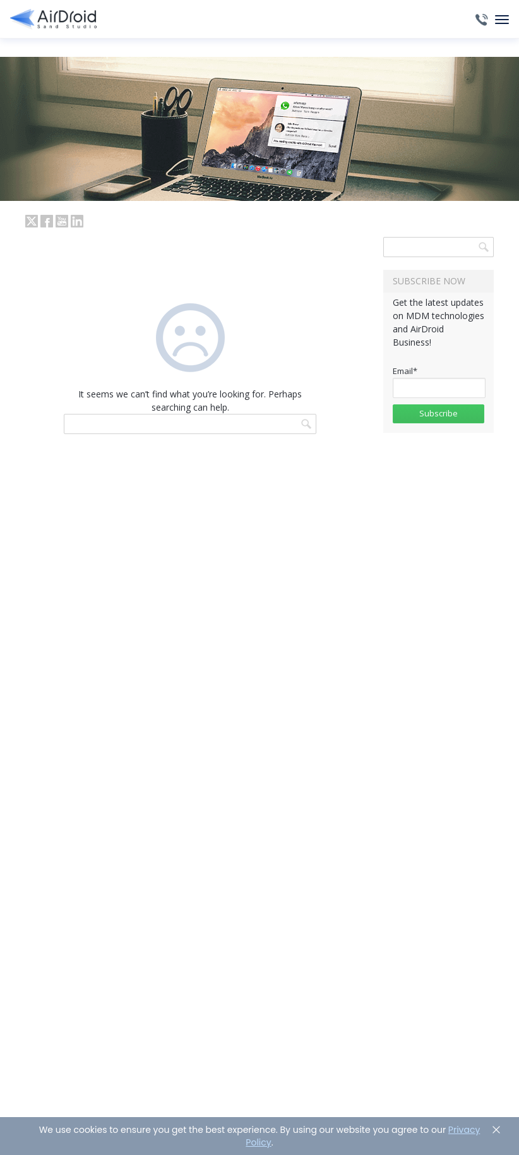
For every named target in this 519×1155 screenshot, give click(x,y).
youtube (62, 221)
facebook (46, 221)
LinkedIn (77, 221)
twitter (31, 221)
